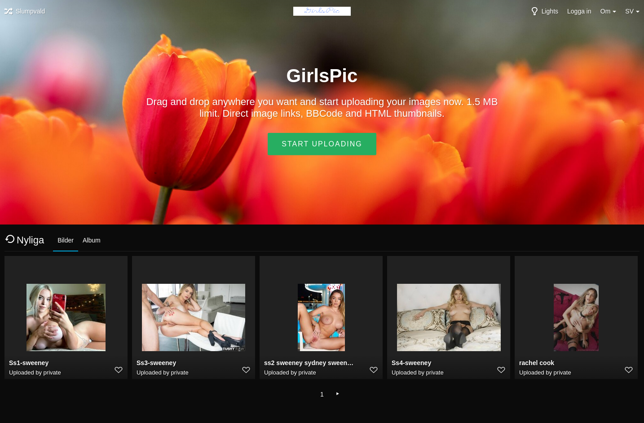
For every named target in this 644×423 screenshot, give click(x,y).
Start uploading (322, 144)
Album (92, 240)
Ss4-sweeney (411, 362)
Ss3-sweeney (156, 362)
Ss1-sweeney (29, 362)
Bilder (65, 240)
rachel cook (536, 362)
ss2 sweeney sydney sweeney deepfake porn (309, 362)
